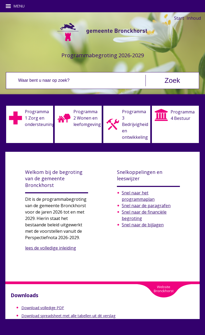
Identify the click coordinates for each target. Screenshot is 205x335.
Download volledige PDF (42, 307)
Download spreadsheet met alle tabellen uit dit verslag (68, 315)
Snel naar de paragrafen (146, 206)
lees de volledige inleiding (50, 248)
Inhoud (194, 18)
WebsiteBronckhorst (164, 288)
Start (179, 18)
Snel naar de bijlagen (143, 225)
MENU (17, 6)
